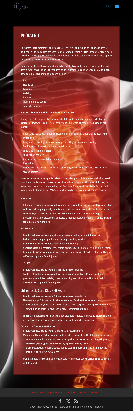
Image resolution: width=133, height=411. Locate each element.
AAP (51, 190)
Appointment (54, 392)
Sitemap (93, 392)
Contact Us (37, 392)
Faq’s (82, 392)
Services (70, 392)
